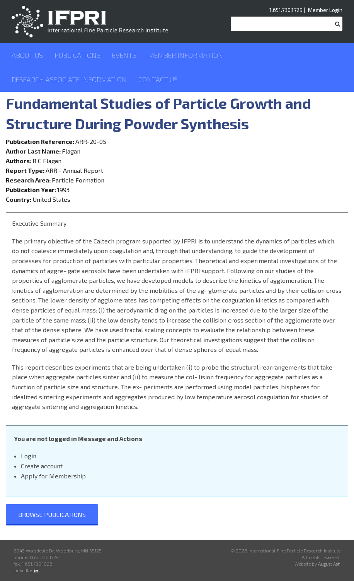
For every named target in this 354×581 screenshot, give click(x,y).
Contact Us (158, 79)
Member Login (325, 10)
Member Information (185, 55)
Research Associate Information (69, 79)
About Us (27, 55)
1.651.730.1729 (286, 10)
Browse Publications (52, 514)
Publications (77, 55)
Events (124, 55)
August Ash (329, 563)
